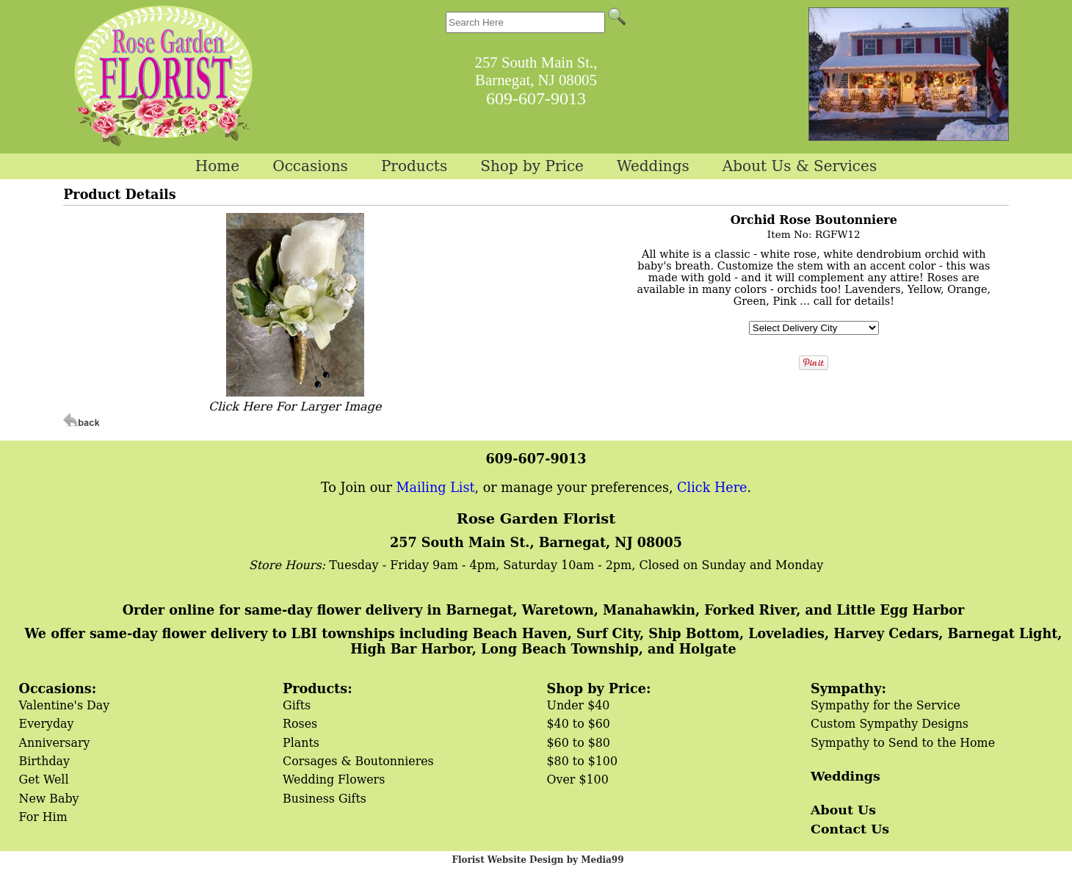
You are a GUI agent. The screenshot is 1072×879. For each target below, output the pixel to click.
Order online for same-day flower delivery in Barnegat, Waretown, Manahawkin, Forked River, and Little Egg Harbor (543, 610)
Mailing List (435, 487)
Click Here (712, 487)
